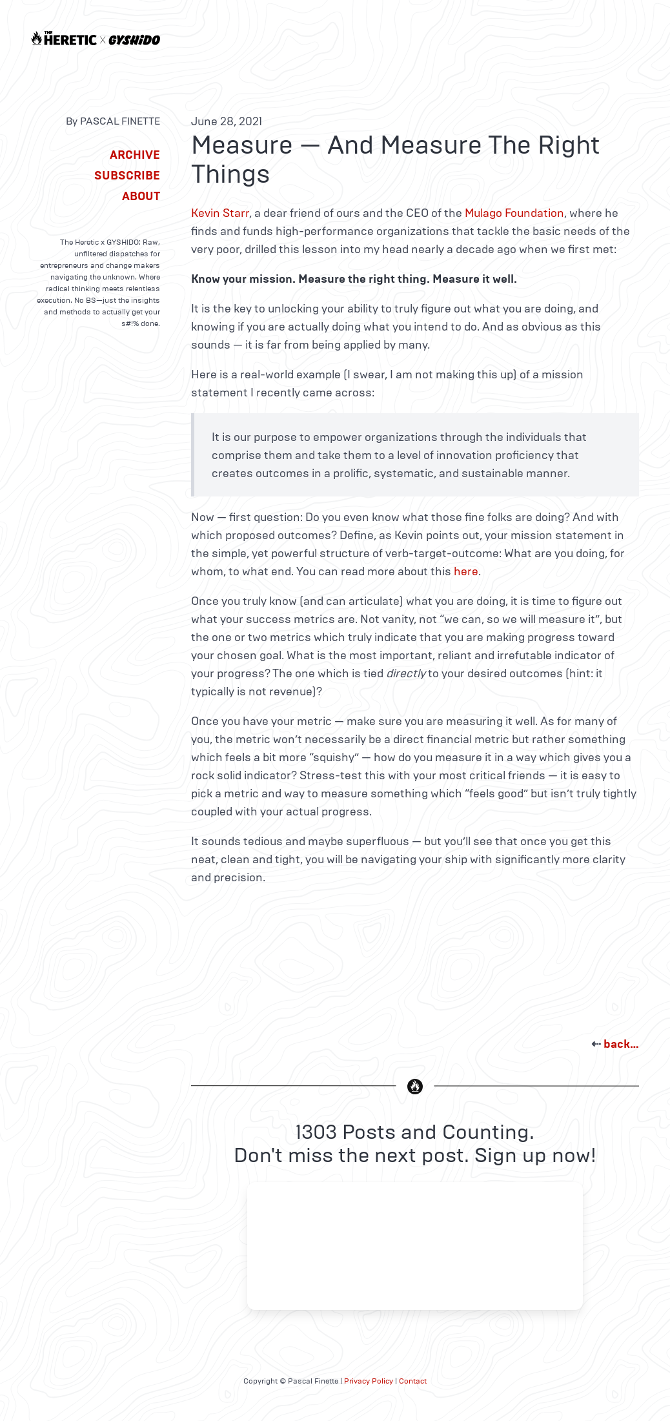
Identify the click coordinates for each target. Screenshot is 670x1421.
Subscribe (127, 176)
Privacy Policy (368, 1380)
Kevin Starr (220, 213)
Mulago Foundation (514, 213)
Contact (413, 1380)
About (141, 196)
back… (621, 1044)
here (466, 571)
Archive (135, 155)
